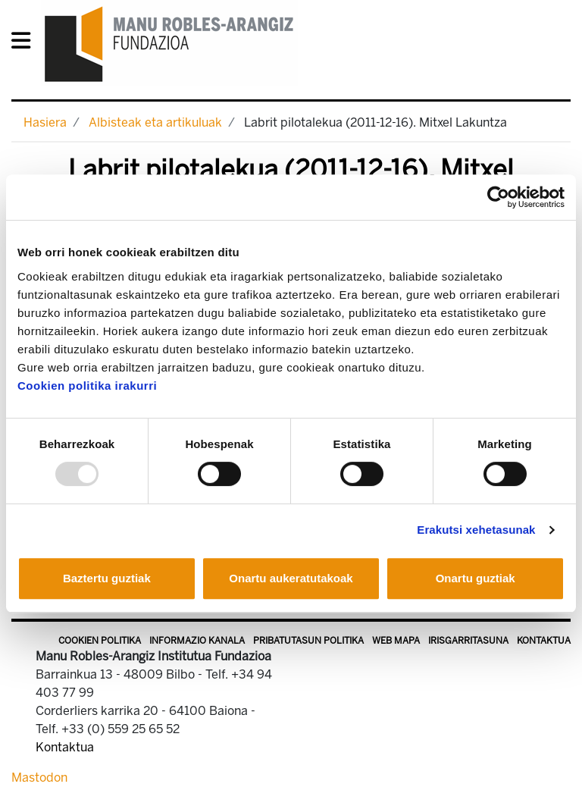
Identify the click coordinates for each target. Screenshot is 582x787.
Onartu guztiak (475, 578)
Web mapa (396, 640)
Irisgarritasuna (468, 640)
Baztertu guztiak (107, 578)
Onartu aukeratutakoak (290, 578)
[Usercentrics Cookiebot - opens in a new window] (498, 197)
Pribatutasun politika (308, 640)
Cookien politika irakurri (87, 385)
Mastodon (39, 777)
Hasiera (45, 122)
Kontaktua (544, 640)
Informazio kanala (197, 640)
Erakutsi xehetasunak (476, 529)
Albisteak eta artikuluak (155, 122)
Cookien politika (99, 640)
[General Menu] (25, 44)
